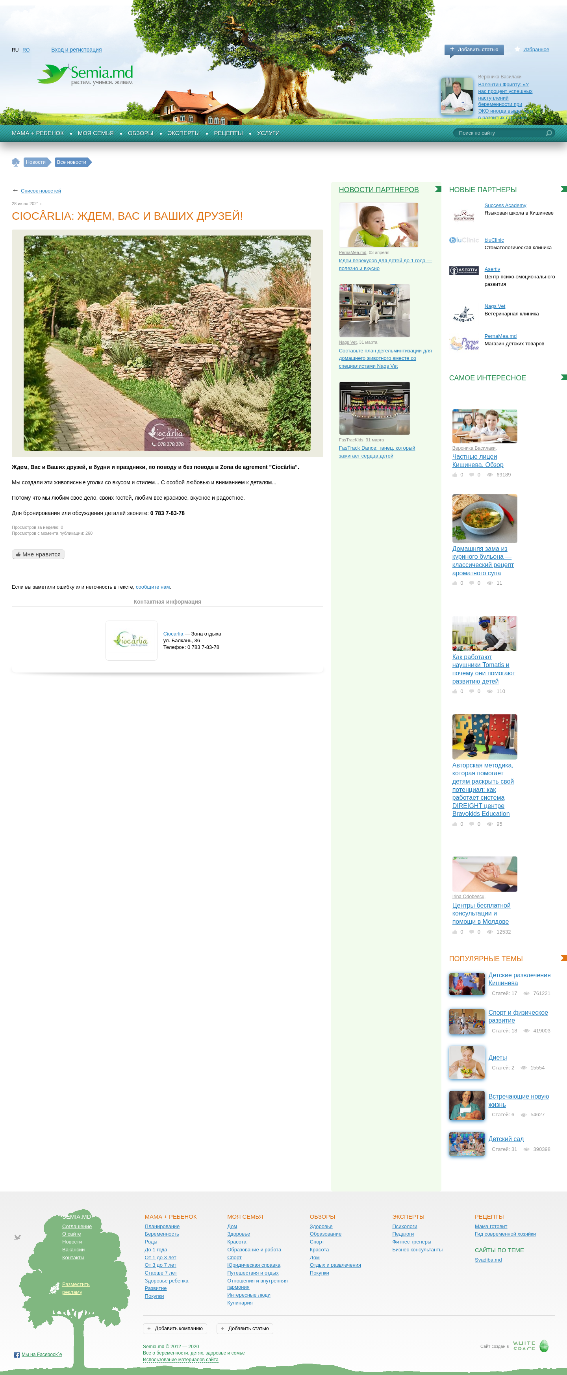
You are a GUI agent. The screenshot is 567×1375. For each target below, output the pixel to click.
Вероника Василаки (474, 448)
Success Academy (505, 205)
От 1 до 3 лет (160, 1257)
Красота (236, 1242)
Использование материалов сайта (181, 1359)
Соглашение (77, 1226)
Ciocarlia (173, 634)
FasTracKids (351, 439)
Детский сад (506, 1139)
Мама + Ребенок (38, 133)
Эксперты (184, 133)
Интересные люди (249, 1295)
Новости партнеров (379, 190)
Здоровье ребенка (167, 1281)
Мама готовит (491, 1226)
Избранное (536, 49)
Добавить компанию (178, 1328)
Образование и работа (254, 1250)
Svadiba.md (488, 1260)
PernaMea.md (353, 252)
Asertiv (492, 269)
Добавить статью (478, 49)
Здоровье (238, 1234)
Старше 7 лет (161, 1273)
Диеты (498, 1057)
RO (26, 50)
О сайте (71, 1234)
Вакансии (73, 1250)
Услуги (268, 133)
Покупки (154, 1296)
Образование (326, 1234)
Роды (151, 1242)
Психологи (404, 1226)
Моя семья (96, 133)
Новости (72, 1242)
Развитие (156, 1288)
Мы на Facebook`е (42, 1354)
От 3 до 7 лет (160, 1265)
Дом (232, 1226)
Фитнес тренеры (411, 1242)
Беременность (162, 1234)
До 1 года (156, 1250)
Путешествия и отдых (253, 1273)
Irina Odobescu (468, 896)
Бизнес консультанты (417, 1250)
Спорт (234, 1257)
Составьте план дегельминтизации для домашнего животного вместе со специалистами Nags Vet (385, 358)
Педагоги (403, 1234)
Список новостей (41, 191)
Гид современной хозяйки (505, 1234)
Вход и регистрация (76, 49)
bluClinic (494, 240)
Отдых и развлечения (335, 1265)
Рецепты (228, 133)
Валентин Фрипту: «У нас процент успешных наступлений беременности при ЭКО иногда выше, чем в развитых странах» (505, 101)
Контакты (73, 1257)
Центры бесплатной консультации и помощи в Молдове (481, 913)
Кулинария (240, 1303)
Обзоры (141, 133)
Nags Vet (348, 342)
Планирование (162, 1226)
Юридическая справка (253, 1265)
